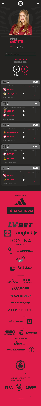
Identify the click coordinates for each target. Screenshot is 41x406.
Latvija (10, 90)
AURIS (24, 398)
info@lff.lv (18, 380)
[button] (20, 54)
